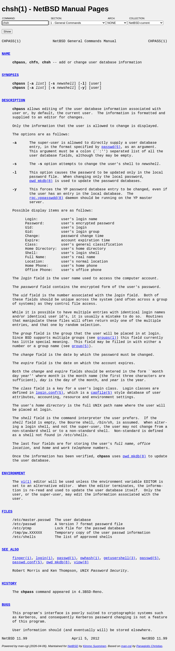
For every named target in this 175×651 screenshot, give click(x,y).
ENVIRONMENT (13, 473)
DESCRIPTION (13, 100)
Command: (10, 18)
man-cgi (126, 646)
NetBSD (73, 646)
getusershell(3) (119, 558)
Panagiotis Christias (149, 646)
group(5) (80, 346)
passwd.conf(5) (27, 562)
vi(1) (26, 481)
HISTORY (9, 583)
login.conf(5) (49, 392)
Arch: (113, 18)
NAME (6, 53)
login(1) (44, 558)
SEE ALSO (10, 549)
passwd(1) (66, 558)
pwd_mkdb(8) (41, 181)
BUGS (6, 604)
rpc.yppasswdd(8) (46, 198)
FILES (7, 511)
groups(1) (106, 337)
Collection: (137, 18)
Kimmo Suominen (94, 646)
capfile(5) (101, 392)
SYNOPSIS (10, 75)
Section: (57, 18)
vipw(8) (81, 562)
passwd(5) (110, 147)
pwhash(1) (89, 558)
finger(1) (21, 558)
